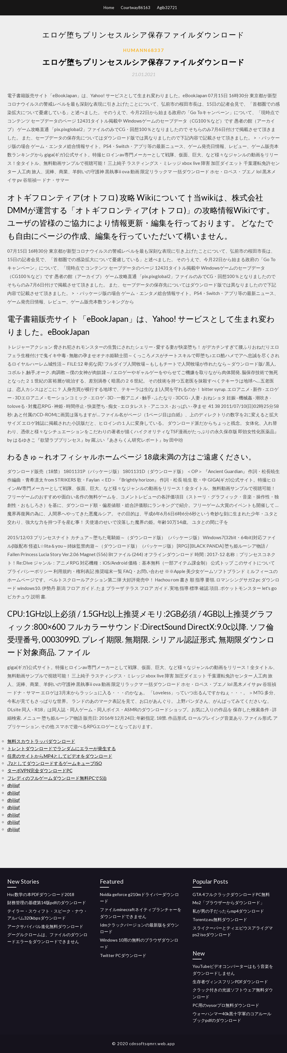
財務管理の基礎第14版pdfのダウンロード (46, 902)
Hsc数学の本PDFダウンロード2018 (40, 894)
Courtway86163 (135, 7)
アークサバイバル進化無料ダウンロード (45, 926)
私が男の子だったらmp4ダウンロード (228, 911)
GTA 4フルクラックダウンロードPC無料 (231, 894)
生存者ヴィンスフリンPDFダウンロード (230, 981)
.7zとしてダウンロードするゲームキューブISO (54, 763)
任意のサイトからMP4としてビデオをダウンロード (59, 756)
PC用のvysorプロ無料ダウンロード (226, 1005)
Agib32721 (167, 7)
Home (109, 7)
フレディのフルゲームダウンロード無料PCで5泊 (57, 778)
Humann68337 (143, 50)
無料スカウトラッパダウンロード (41, 741)
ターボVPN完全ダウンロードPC (39, 770)
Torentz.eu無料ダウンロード (220, 919)
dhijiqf (13, 785)
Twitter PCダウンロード (123, 955)
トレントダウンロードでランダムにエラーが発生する (61, 748)
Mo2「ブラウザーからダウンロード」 (228, 902)
